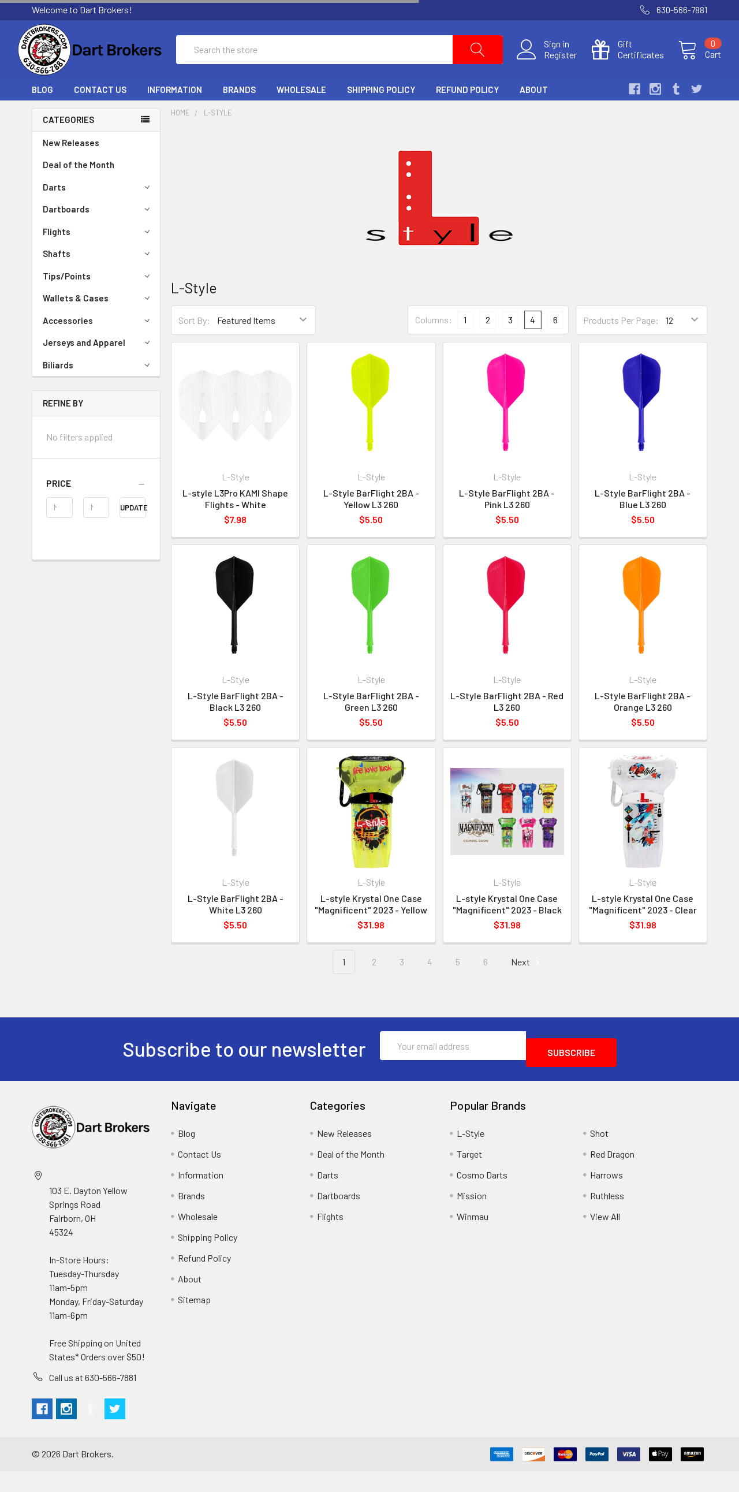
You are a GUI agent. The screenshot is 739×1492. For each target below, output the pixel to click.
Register (546, 69)
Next (527, 990)
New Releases (71, 170)
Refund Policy (467, 117)
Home (180, 140)
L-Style (218, 140)
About (534, 117)
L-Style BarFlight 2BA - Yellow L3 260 (371, 526)
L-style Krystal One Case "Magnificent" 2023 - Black (507, 931)
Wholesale (301, 117)
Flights (98, 259)
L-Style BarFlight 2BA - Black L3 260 (235, 729)
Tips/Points (98, 304)
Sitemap (194, 1320)
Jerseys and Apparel (98, 370)
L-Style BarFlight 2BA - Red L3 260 (506, 729)
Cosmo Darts (482, 1195)
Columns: (433, 347)
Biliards (98, 392)
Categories (68, 147)
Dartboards (98, 237)
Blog (42, 117)
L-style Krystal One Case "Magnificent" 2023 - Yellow (371, 931)
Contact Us (100, 117)
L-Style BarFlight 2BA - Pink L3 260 (507, 526)
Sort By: (194, 347)
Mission (472, 1216)
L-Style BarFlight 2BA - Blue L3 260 (643, 526)
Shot (599, 1153)
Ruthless (607, 1216)
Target (469, 1174)
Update (133, 535)
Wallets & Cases (98, 325)
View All (605, 1237)
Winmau (472, 1237)
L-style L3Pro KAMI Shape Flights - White (235, 526)
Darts (98, 215)
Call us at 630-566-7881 (92, 1398)
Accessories (98, 348)
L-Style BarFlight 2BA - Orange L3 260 (643, 729)
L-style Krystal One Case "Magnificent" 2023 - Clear (643, 931)
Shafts (98, 281)
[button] (96, 511)
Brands (239, 117)
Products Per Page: (621, 347)
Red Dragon (612, 1174)
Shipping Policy (381, 117)
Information (174, 117)
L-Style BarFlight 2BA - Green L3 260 (371, 729)
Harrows (606, 1195)
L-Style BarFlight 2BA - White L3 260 (235, 931)
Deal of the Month (78, 192)
